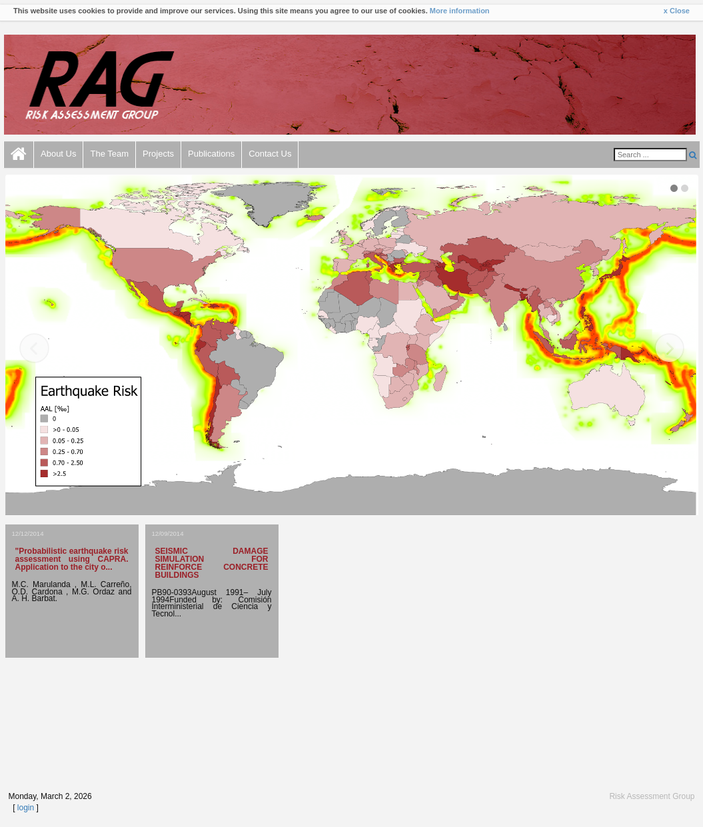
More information (460, 11)
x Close (677, 11)
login (25, 807)
